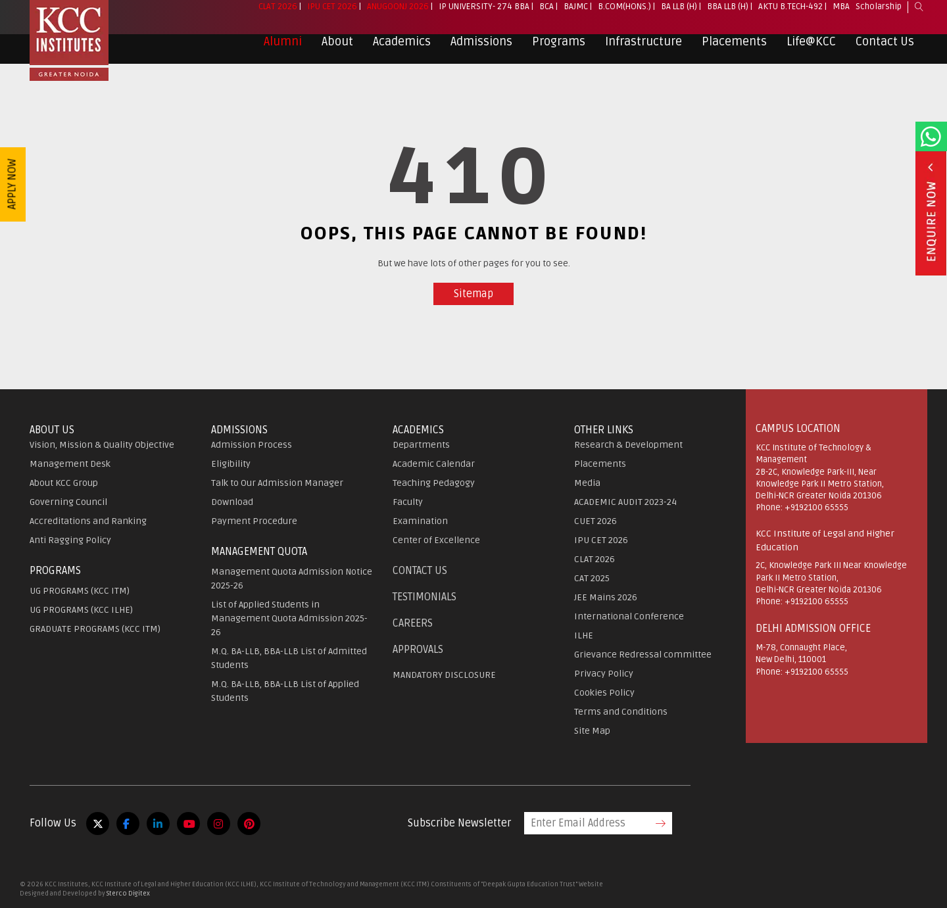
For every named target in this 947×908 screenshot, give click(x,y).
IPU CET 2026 (332, 17)
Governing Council (68, 502)
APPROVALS (418, 649)
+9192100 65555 (816, 507)
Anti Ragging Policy (70, 540)
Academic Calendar (434, 463)
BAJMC (576, 17)
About (337, 52)
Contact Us (885, 52)
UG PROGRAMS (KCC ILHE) (81, 609)
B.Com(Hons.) (624, 17)
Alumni (283, 52)
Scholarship (879, 17)
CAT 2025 (592, 578)
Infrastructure (643, 52)
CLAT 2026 (277, 17)
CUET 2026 (595, 521)
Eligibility (231, 463)
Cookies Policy (604, 692)
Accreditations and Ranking (88, 521)
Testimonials (424, 597)
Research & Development (628, 444)
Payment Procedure (254, 521)
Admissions (481, 52)
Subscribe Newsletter (459, 823)
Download (232, 502)
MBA (841, 17)
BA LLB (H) (679, 17)
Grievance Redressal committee (643, 654)
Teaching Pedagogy (434, 483)
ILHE (583, 635)
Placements (734, 52)
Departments (421, 444)
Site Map (592, 730)
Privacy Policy (603, 673)
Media (587, 483)
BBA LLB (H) (727, 17)
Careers (413, 623)
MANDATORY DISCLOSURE (444, 675)
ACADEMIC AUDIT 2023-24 (625, 502)
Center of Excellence (436, 540)
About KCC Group (64, 483)
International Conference (629, 616)
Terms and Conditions (621, 711)
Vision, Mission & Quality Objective (102, 444)
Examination (420, 521)
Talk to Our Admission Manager (277, 483)
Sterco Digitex (128, 893)
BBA (521, 17)
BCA (546, 17)
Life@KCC (811, 52)
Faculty (408, 502)
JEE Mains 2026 (605, 597)
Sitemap (473, 293)
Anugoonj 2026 (398, 17)
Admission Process (251, 444)
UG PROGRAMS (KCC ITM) (80, 590)
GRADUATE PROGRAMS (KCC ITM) (95, 628)
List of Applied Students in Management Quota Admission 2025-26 (289, 618)
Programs (558, 52)
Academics (402, 52)
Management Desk (70, 463)
